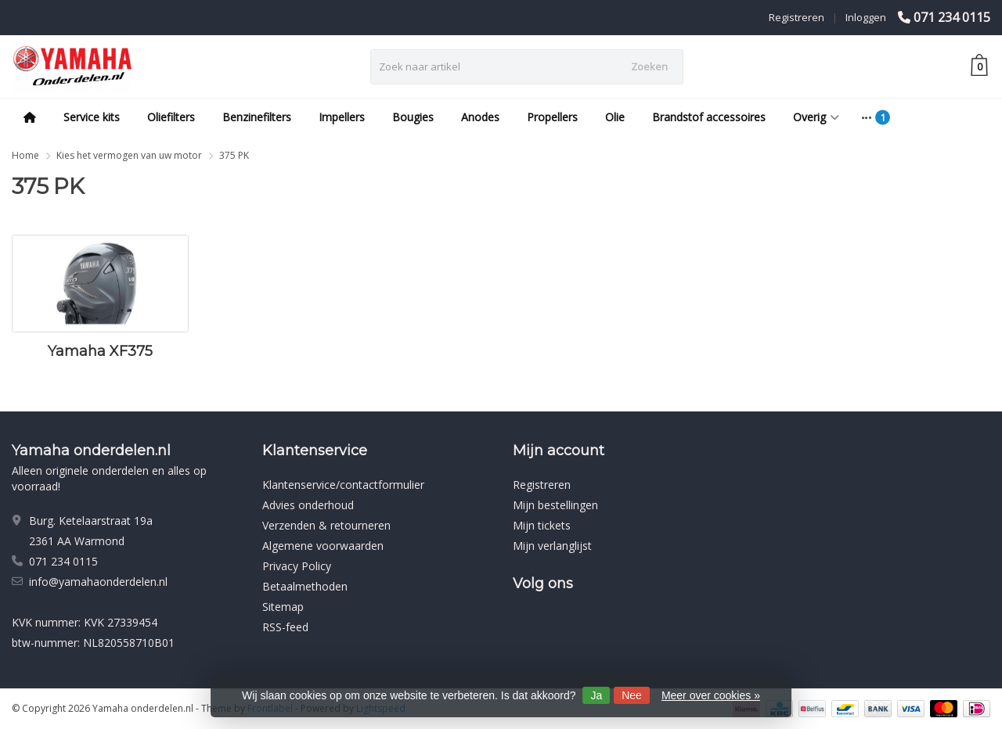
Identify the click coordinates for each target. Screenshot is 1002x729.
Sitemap (283, 606)
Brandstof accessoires (709, 117)
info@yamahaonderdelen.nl (98, 581)
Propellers (552, 117)
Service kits (91, 117)
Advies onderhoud (308, 504)
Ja (596, 695)
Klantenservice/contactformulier (343, 484)
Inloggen (865, 17)
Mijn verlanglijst (552, 545)
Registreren (796, 17)
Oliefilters (171, 117)
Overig (816, 117)
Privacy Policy (296, 565)
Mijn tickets (542, 525)
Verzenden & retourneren (326, 525)
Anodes (480, 117)
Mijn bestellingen (555, 504)
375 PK (234, 155)
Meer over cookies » (710, 695)
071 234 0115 (952, 17)
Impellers (342, 117)
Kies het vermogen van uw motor (129, 155)
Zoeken (649, 66)
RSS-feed (285, 626)
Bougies (413, 117)
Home (25, 155)
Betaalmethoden (305, 586)
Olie (615, 117)
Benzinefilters (256, 117)
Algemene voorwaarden (323, 545)
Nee (632, 695)
